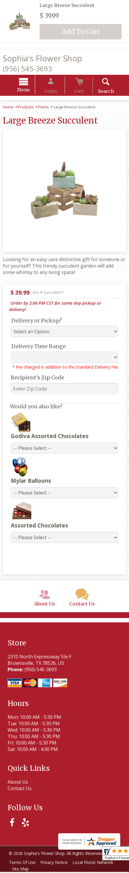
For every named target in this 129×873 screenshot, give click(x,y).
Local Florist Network (98, 863)
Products (26, 107)
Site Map (21, 870)
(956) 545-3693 (27, 68)
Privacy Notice (57, 863)
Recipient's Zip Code (34, 372)
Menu (30, 90)
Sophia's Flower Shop (42, 58)
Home (8, 107)
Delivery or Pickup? (33, 315)
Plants (43, 107)
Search (99, 92)
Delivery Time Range (35, 340)
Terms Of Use (23, 863)
